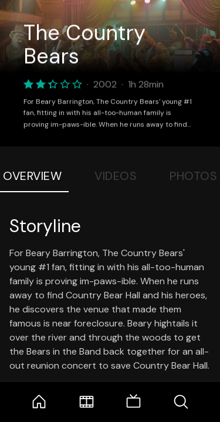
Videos (115, 175)
